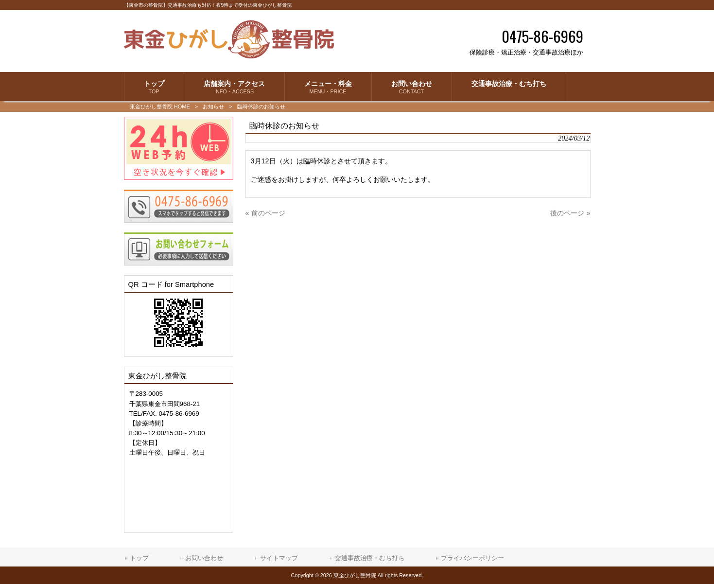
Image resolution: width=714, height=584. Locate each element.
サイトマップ (279, 558)
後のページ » (570, 213)
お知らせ (213, 106)
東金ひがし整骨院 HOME (160, 106)
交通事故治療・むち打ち (369, 558)
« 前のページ (265, 213)
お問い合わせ (204, 558)
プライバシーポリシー (472, 558)
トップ (139, 558)
